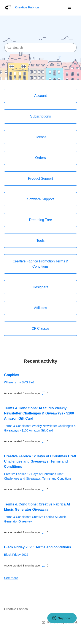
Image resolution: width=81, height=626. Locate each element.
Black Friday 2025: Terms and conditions (37, 547)
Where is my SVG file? (19, 382)
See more (11, 578)
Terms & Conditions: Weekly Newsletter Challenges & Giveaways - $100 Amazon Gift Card (40, 428)
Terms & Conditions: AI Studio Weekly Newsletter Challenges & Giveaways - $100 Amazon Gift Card (39, 413)
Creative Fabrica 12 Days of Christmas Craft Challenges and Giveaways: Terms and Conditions (40, 461)
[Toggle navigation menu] (69, 7)
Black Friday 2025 (16, 554)
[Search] (40, 47)
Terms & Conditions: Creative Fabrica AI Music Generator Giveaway (37, 506)
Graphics (11, 375)
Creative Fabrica (16, 609)
